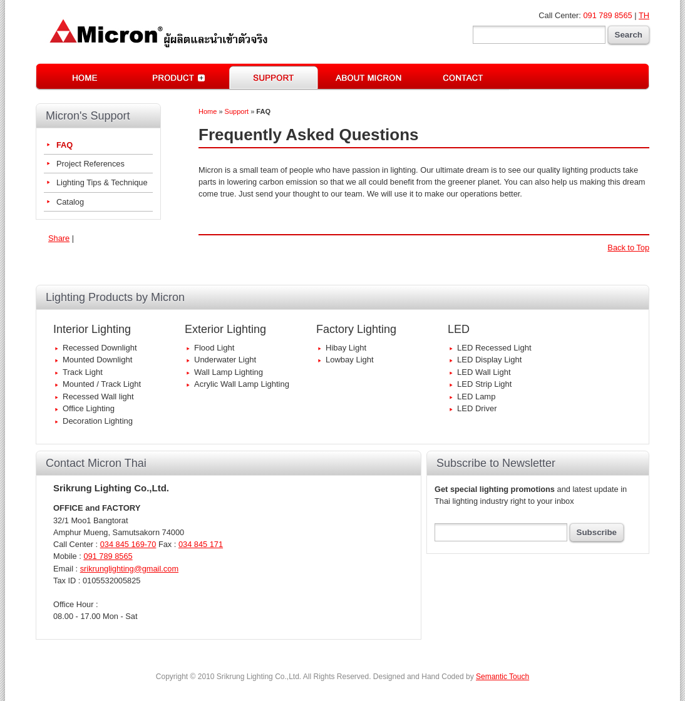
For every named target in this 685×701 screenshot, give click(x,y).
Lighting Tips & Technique (102, 182)
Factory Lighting (356, 329)
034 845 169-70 (128, 544)
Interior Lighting (92, 329)
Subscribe (597, 532)
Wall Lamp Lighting (228, 372)
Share (59, 238)
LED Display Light (489, 359)
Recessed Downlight (100, 347)
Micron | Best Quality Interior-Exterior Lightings (156, 33)
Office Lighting (89, 408)
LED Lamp (476, 396)
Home (84, 77)
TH (644, 15)
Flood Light (214, 347)
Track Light (83, 372)
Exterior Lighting (225, 329)
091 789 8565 (607, 15)
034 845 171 (200, 544)
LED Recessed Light (494, 347)
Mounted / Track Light (102, 384)
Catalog (70, 202)
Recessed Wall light (98, 396)
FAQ (64, 145)
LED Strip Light (484, 384)
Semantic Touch (502, 676)
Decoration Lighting (98, 421)
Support (237, 111)
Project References (90, 163)
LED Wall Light (484, 372)
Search (628, 34)
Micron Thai (368, 77)
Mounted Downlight (97, 359)
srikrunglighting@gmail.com (129, 568)
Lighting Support (274, 77)
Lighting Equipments (179, 77)
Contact (462, 77)
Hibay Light (346, 347)
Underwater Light (225, 359)
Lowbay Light (350, 359)
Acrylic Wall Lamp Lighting (241, 384)
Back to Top (628, 247)
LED (459, 329)
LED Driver (477, 408)
